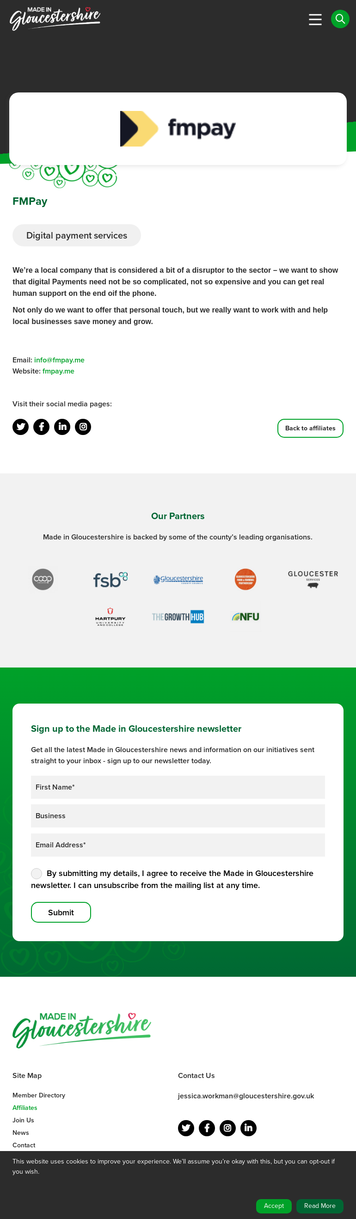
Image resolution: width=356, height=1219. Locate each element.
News (20, 1133)
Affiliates (24, 1108)
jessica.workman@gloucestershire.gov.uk (246, 1095)
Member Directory (38, 1095)
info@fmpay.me (59, 360)
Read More (320, 1206)
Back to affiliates (310, 428)
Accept (274, 1206)
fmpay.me (58, 371)
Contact (23, 1145)
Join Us (23, 1120)
